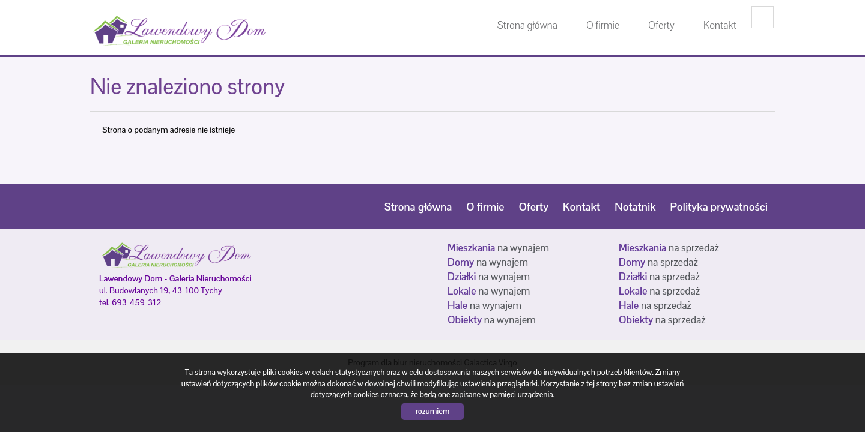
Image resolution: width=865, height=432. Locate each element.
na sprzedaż (669, 247)
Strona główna (527, 25)
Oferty (661, 25)
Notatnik (635, 207)
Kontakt (719, 25)
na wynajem (498, 247)
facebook (762, 17)
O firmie (602, 25)
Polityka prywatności (719, 207)
